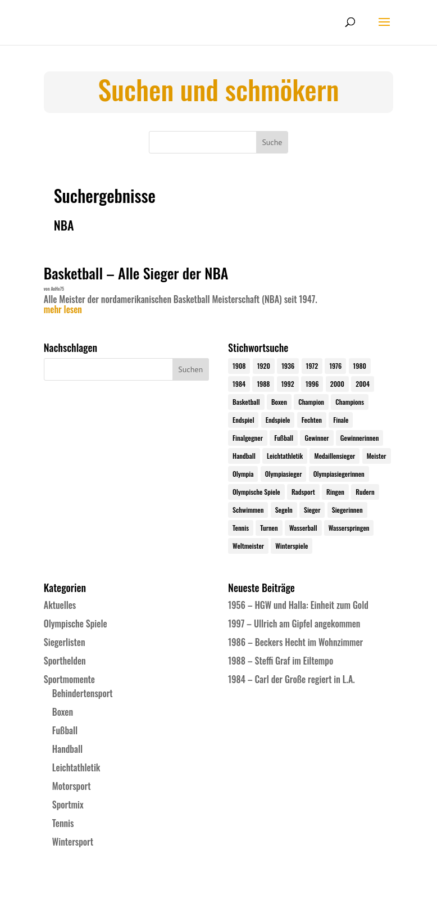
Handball (67, 749)
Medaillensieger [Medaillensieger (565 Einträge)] (334, 455)
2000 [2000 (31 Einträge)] (337, 384)
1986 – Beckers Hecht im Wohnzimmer (295, 642)
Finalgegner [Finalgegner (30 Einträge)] (248, 437)
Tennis (63, 823)
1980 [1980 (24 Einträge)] (359, 366)
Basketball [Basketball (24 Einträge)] (246, 401)
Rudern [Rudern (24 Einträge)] (365, 491)
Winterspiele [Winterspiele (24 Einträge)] (291, 545)
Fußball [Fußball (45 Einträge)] (283, 437)
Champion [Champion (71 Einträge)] (311, 401)
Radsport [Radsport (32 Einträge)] (303, 491)
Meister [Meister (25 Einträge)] (376, 455)
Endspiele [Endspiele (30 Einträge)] (278, 419)
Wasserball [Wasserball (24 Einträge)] (303, 527)
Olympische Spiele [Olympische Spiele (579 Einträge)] (256, 491)
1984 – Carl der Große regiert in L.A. (291, 679)
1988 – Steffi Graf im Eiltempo (280, 660)
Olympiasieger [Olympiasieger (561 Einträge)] (283, 473)
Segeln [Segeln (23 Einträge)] (284, 509)
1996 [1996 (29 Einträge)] (312, 384)
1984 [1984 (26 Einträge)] (239, 384)
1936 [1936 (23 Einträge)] (287, 366)
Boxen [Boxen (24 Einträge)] (279, 401)
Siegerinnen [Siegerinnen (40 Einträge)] (347, 509)
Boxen (62, 712)
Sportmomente (69, 679)
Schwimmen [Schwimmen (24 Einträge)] (248, 509)
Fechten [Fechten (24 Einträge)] (312, 419)
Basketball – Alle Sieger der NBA (136, 273)
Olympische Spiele (75, 623)
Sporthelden (65, 660)
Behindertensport (82, 693)
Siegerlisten (64, 642)
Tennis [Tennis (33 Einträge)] (241, 527)
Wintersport (72, 841)
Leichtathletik (76, 767)
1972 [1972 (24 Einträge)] (312, 366)
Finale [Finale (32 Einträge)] (340, 419)
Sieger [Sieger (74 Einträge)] (312, 509)
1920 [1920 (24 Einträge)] (263, 366)
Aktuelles (60, 605)
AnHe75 (57, 288)
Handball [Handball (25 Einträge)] (244, 455)
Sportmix (68, 804)
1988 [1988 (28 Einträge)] (263, 384)
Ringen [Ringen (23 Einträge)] (335, 491)
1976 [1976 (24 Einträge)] (335, 366)
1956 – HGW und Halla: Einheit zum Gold (298, 605)
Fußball (65, 730)
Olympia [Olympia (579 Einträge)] (243, 473)
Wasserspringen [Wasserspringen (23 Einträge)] (349, 527)
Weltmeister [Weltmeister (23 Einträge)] (248, 545)
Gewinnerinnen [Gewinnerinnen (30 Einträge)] (359, 437)
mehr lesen (63, 310)
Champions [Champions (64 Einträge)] (349, 401)
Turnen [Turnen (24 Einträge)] (268, 527)
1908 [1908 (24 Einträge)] (239, 366)
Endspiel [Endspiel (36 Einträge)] (243, 419)
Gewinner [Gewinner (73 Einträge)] (316, 437)
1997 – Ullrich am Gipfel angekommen (294, 623)
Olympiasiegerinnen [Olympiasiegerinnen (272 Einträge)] (339, 473)
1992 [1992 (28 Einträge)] (287, 384)
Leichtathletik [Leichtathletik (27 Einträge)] (285, 455)
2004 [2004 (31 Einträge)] (363, 384)
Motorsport (71, 786)
